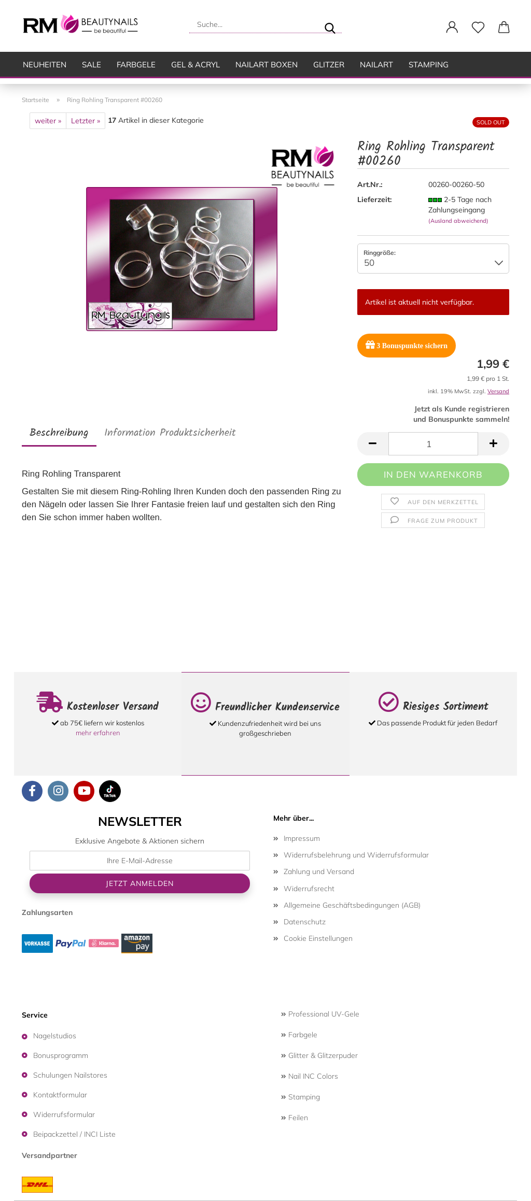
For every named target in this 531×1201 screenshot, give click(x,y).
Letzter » (85, 120)
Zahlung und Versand (319, 871)
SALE (91, 64)
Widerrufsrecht (309, 888)
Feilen (294, 1117)
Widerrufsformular (64, 1114)
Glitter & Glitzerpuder (319, 1055)
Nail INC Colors (309, 1076)
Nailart (376, 64)
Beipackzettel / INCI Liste (74, 1134)
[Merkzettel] (478, 27)
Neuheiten (44, 64)
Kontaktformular (60, 1094)
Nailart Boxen (266, 64)
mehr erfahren (98, 732)
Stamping (429, 64)
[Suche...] (330, 24)
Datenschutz (305, 921)
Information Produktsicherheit (170, 433)
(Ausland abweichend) (458, 220)
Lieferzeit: (374, 199)
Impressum (302, 838)
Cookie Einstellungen (318, 938)
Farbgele (136, 64)
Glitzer (328, 64)
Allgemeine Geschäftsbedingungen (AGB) (352, 905)
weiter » (48, 120)
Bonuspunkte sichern (407, 345)
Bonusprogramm (60, 1055)
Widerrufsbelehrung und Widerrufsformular (356, 855)
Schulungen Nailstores (70, 1075)
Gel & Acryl (195, 64)
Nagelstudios (54, 1035)
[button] (452, 27)
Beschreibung (59, 433)
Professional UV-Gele (320, 1014)
